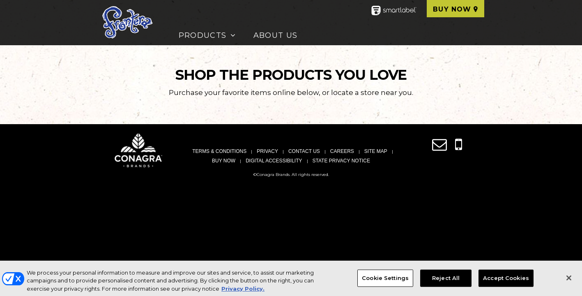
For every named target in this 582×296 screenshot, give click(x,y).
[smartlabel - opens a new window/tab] (393, 13)
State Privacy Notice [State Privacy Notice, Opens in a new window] (341, 161)
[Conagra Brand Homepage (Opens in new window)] (138, 150)
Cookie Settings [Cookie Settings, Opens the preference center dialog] (385, 281)
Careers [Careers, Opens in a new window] (342, 151)
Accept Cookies (506, 281)
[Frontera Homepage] (127, 22)
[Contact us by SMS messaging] (458, 145)
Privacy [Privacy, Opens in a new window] (267, 151)
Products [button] (203, 35)
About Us (275, 35)
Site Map (375, 151)
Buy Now (452, 9)
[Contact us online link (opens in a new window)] (439, 145)
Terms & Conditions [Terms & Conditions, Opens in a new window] (219, 151)
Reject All (446, 281)
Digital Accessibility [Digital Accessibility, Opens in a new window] (274, 161)
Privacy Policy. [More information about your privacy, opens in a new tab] (243, 291)
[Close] (569, 281)
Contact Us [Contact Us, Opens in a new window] (304, 151)
